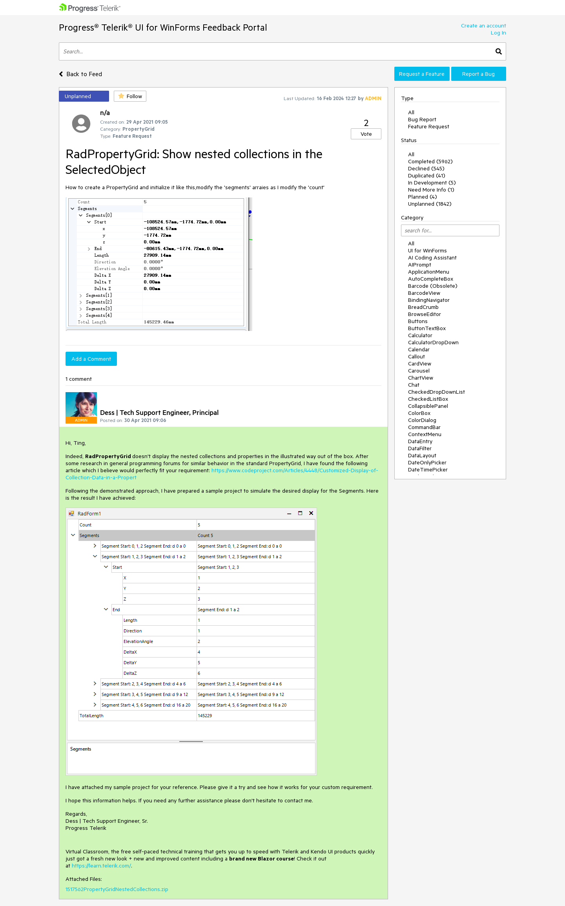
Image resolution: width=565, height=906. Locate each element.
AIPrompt (419, 264)
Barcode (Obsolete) (432, 285)
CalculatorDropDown (433, 342)
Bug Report (422, 119)
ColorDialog (422, 420)
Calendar (419, 349)
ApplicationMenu (428, 271)
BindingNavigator (429, 299)
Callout (416, 356)
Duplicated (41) (426, 175)
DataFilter (420, 448)
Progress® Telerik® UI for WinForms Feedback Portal (163, 27)
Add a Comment (91, 358)
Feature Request (428, 126)
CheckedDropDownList (436, 391)
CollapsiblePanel (428, 405)
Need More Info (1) (431, 189)
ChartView (420, 377)
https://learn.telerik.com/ (101, 865)
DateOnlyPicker (427, 462)
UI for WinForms (427, 250)
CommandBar (424, 427)
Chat (413, 384)
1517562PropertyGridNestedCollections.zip (117, 889)
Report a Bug (478, 73)
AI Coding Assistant (432, 257)
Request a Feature (422, 73)
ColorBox (419, 412)
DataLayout (422, 455)
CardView (419, 363)
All (411, 112)
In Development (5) (432, 182)
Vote (366, 133)
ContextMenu (424, 434)
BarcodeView (424, 292)
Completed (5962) (430, 161)
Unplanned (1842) (430, 203)
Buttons (418, 321)
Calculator (420, 335)
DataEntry (420, 441)
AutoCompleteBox (430, 278)
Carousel (419, 370)
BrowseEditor (424, 314)
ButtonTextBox (427, 328)
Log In (498, 32)
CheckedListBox (428, 398)
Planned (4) (422, 196)
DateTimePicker (428, 469)
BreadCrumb (423, 307)
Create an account (483, 25)
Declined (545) (426, 168)
